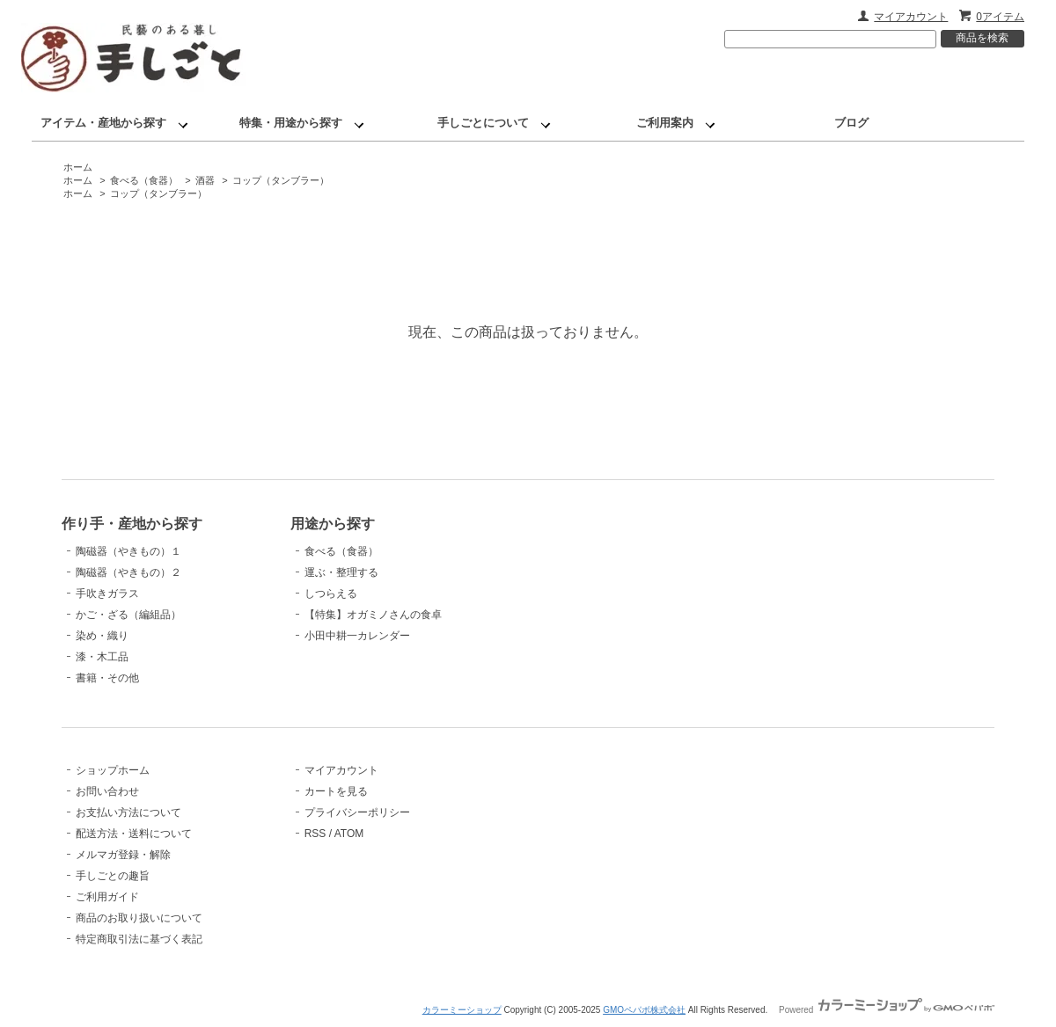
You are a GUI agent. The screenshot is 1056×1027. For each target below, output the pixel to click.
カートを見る (336, 791)
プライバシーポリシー (357, 812)
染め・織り (102, 636)
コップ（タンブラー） (280, 180)
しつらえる (330, 593)
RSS (315, 833)
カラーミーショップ (462, 1010)
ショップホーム (113, 770)
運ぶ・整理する (341, 572)
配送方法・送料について (134, 833)
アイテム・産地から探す (103, 122)
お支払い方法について (128, 812)
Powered (886, 1010)
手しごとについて (483, 122)
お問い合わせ (107, 791)
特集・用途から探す (290, 122)
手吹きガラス (107, 593)
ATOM (349, 833)
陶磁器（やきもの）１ (128, 551)
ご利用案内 (664, 122)
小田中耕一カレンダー (357, 636)
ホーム (77, 167)
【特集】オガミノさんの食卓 (373, 614)
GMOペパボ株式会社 (644, 1010)
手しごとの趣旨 (113, 876)
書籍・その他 (107, 678)
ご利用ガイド (107, 897)
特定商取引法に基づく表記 (139, 939)
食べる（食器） (144, 180)
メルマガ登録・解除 (123, 855)
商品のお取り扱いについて (139, 918)
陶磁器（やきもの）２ (128, 572)
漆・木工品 (102, 657)
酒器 (205, 180)
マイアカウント (911, 17)
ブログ (851, 122)
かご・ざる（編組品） (128, 614)
